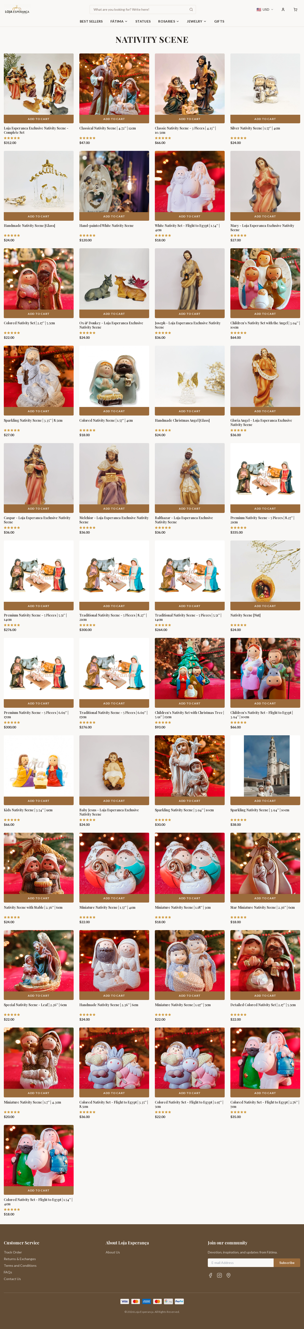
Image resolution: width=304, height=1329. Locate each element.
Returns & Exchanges (20, 1259)
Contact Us (12, 1279)
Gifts (219, 21)
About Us (113, 1252)
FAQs (8, 1272)
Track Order (13, 1252)
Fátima (119, 21)
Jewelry (196, 21)
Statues (143, 21)
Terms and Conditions (20, 1265)
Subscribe (286, 1263)
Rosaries (168, 21)
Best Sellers (91, 21)
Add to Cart (39, 119)
